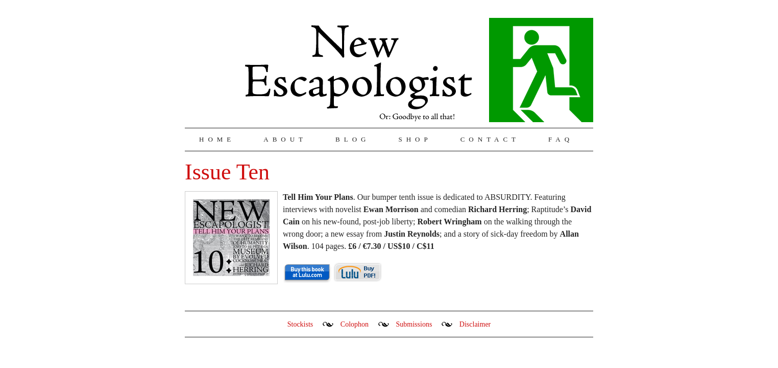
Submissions (414, 324)
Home (217, 139)
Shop (414, 139)
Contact (490, 139)
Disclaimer (475, 324)
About (285, 139)
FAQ (560, 139)
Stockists (300, 324)
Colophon (355, 324)
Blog (352, 139)
